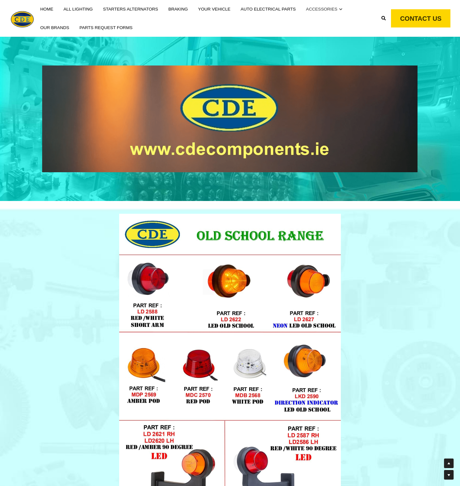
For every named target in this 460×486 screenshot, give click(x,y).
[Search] (383, 18)
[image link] (22, 17)
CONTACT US (420, 18)
